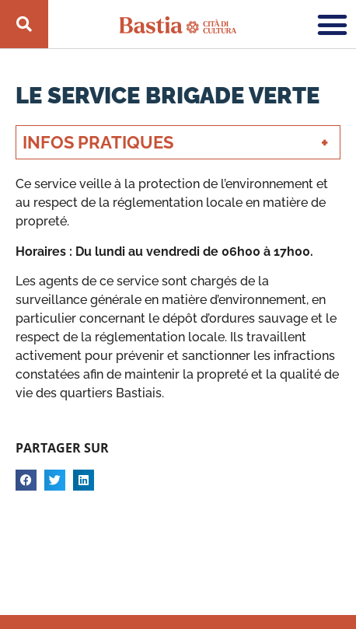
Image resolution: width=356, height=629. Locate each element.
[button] (333, 24)
